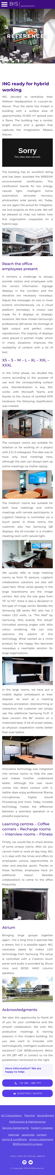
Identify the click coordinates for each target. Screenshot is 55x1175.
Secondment (45, 1115)
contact (42, 1134)
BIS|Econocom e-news (27, 1144)
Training (29, 1115)
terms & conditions (14, 1139)
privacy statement (41, 1139)
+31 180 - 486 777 (27, 1083)
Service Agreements (15, 1128)
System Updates (42, 1128)
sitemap (13, 1134)
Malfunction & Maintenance (27, 1121)
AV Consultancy (11, 1115)
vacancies (27, 1134)
